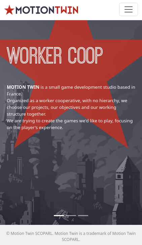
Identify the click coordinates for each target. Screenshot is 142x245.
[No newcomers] (71, 215)
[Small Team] (83, 215)
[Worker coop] (59, 215)
